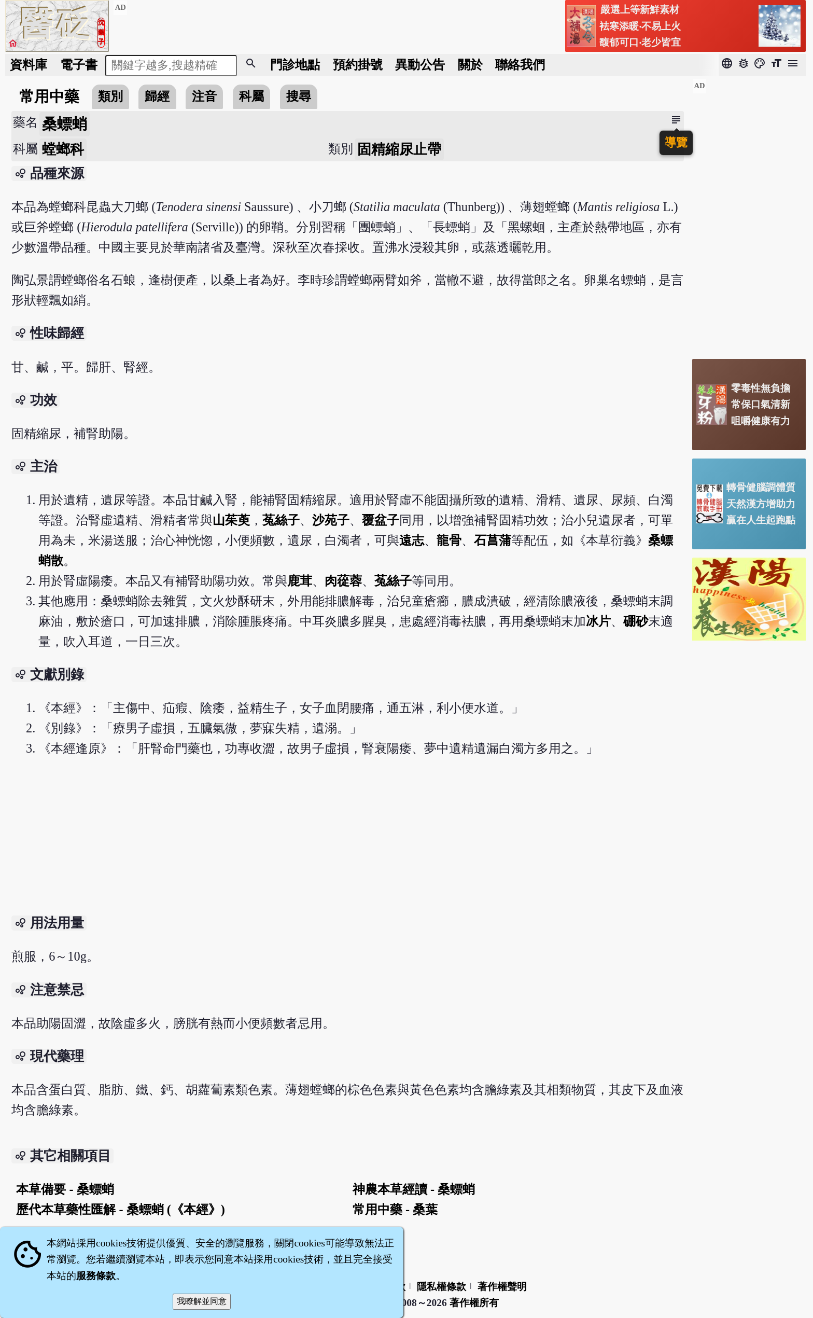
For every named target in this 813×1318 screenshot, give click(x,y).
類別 (110, 96)
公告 (420, 65)
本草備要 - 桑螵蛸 (65, 1189)
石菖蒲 (492, 540)
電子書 (78, 65)
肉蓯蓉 (343, 581)
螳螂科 (63, 149)
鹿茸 (299, 581)
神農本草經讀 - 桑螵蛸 (414, 1189)
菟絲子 (281, 520)
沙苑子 (330, 520)
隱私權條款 (441, 1286)
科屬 (251, 96)
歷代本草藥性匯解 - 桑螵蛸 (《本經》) (120, 1209)
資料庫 (28, 65)
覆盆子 (380, 520)
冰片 (598, 621)
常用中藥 (49, 96)
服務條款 (96, 1275)
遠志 (411, 540)
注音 (204, 96)
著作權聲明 (502, 1286)
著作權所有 (474, 1302)
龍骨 (449, 540)
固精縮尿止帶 (399, 149)
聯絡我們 (520, 65)
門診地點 (295, 65)
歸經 (157, 96)
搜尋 (298, 96)
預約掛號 (358, 65)
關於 (470, 65)
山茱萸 (231, 520)
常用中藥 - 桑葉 (395, 1209)
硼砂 (635, 621)
